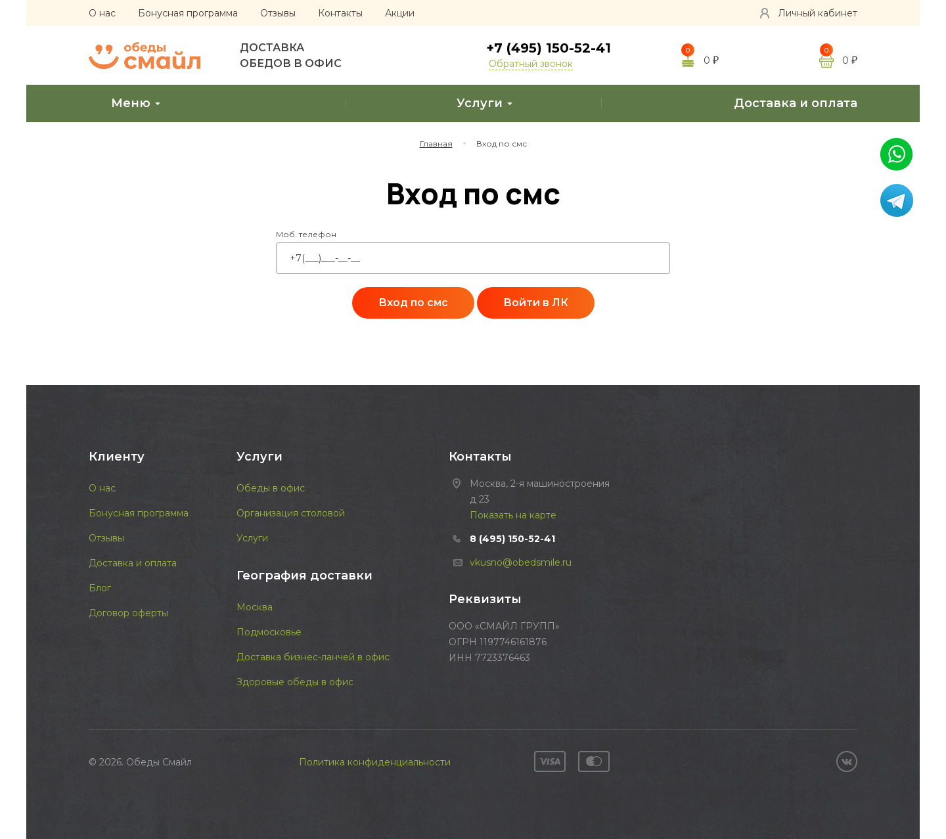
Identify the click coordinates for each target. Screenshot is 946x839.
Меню (124, 102)
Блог (100, 588)
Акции (400, 13)
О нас (102, 13)
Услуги (473, 102)
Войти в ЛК (535, 302)
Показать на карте (513, 515)
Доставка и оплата (784, 102)
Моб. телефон (306, 234)
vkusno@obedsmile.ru (521, 562)
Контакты (340, 13)
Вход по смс (413, 302)
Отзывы (278, 13)
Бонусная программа (188, 13)
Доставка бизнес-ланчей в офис (313, 657)
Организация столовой (290, 513)
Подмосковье (269, 632)
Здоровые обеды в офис (294, 682)
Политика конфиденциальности (375, 762)
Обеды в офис (270, 488)
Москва (254, 607)
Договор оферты (128, 613)
